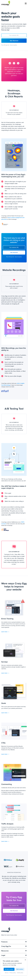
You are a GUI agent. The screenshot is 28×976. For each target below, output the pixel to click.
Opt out (6, 972)
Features (14, 942)
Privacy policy (13, 972)
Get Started (14, 40)
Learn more (5, 631)
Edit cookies (19, 969)
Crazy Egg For (14, 946)
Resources (14, 951)
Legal (14, 955)
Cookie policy (20, 972)
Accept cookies (9, 969)
